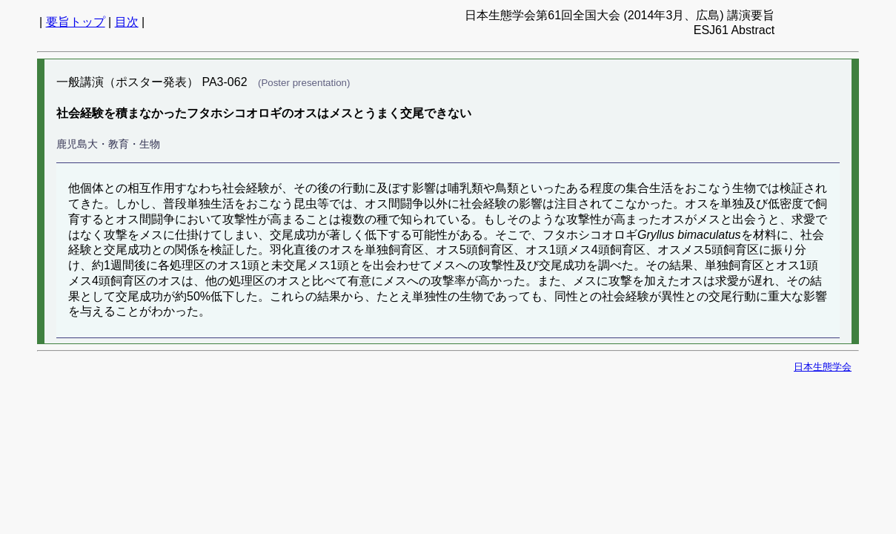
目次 (127, 22)
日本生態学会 (823, 366)
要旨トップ (75, 22)
